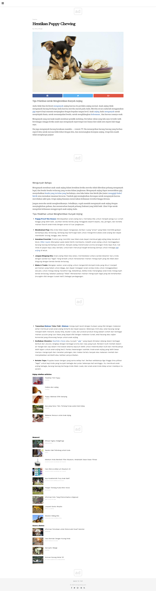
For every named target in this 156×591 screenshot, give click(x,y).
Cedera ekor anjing (51, 387)
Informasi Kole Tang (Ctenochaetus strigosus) (61, 497)
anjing (96, 112)
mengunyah (58, 106)
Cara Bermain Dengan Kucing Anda (57, 538)
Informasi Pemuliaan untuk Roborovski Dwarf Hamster (64, 529)
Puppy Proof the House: (45, 219)
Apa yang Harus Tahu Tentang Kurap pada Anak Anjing (64, 406)
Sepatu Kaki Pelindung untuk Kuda (57, 450)
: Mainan (64, 326)
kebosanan (95, 114)
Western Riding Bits (52, 516)
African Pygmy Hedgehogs (54, 441)
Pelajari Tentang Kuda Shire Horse (57, 488)
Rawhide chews (59, 341)
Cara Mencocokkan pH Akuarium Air (58, 469)
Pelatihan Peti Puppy (52, 378)
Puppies (34, 19)
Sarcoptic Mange (51, 548)
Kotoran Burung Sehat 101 (54, 557)
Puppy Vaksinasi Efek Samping (56, 396)
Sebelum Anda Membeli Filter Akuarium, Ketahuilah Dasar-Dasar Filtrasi (71, 459)
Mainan (48, 326)
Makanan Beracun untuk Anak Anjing (58, 415)
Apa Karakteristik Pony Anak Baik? (57, 478)
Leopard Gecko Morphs (53, 506)
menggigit (112, 193)
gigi (34, 112)
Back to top (78, 581)
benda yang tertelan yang (55, 193)
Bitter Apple (45, 242)
